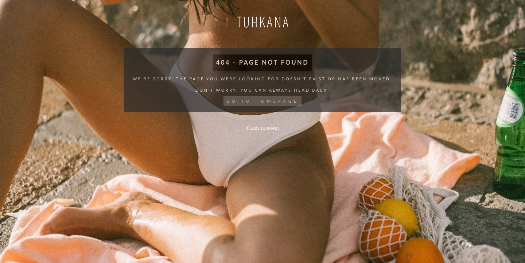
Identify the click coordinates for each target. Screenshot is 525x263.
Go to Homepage (262, 101)
